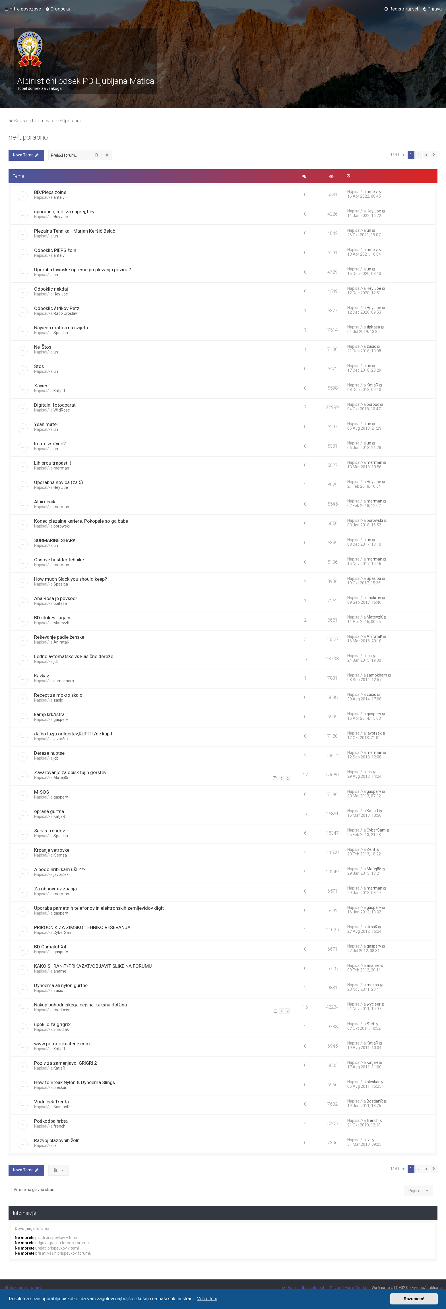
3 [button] (426, 155)
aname (59, 971)
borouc (373, 404)
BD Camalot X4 (50, 947)
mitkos (373, 985)
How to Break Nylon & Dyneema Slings (74, 1082)
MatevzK (61, 623)
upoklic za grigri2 (52, 1024)
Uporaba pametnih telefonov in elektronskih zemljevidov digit (99, 908)
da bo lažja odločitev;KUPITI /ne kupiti (73, 734)
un (55, 236)
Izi (55, 1145)
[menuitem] (57, 9)
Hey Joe (60, 216)
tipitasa (373, 327)
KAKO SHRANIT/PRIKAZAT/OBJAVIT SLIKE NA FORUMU (93, 966)
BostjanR (61, 1107)
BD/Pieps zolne (50, 192)
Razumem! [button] (414, 1298)
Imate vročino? (50, 443)
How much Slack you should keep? (70, 579)
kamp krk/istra (49, 714)
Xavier (41, 385)
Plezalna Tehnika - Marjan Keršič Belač (74, 231)
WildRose (61, 410)
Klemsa (60, 855)
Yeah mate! (46, 424)
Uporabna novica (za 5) (58, 482)
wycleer (374, 1004)
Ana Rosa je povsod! (55, 598)
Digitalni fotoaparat (55, 405)
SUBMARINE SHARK (55, 540)
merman (61, 468)
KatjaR (59, 390)
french (59, 1126)
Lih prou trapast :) (52, 463)
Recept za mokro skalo (58, 695)
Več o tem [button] (207, 1298)
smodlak (61, 1029)
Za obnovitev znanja (55, 889)
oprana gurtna (49, 811)
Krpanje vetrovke (51, 850)
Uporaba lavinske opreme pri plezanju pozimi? (82, 269)
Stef (371, 1023)
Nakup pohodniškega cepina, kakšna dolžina (80, 1005)
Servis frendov (49, 831)
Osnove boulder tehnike (59, 560)
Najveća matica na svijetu (61, 327)
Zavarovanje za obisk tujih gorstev (70, 772)
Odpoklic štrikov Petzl (57, 308)
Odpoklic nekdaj (51, 289)
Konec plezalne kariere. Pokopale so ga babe (81, 521)
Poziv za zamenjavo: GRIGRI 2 (65, 1063)
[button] (433, 155)
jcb (56, 661)
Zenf (371, 849)
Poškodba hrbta (51, 1121)
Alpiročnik (44, 501)
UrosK (372, 927)
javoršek (61, 739)
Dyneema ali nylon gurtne (61, 985)
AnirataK (61, 642)
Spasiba (60, 332)
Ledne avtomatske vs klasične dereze (73, 656)
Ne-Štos (42, 347)
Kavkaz (41, 676)
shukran (374, 597)
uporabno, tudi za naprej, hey (64, 211)
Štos (39, 366)
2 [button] (419, 155)
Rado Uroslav (65, 313)
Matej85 (60, 777)
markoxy (61, 1010)
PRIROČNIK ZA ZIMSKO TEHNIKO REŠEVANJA (82, 927)
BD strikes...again (52, 618)
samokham (63, 681)
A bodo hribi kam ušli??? (59, 869)
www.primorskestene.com (62, 1044)
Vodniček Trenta (51, 1102)
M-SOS (41, 792)
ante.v (59, 197)
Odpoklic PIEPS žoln (55, 250)
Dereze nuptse (49, 753)
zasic (371, 346)
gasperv (60, 719)
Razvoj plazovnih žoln (57, 1140)
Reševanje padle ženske (59, 637)
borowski (61, 526)
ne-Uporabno (28, 137)
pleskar (60, 1087)
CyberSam (376, 830)
